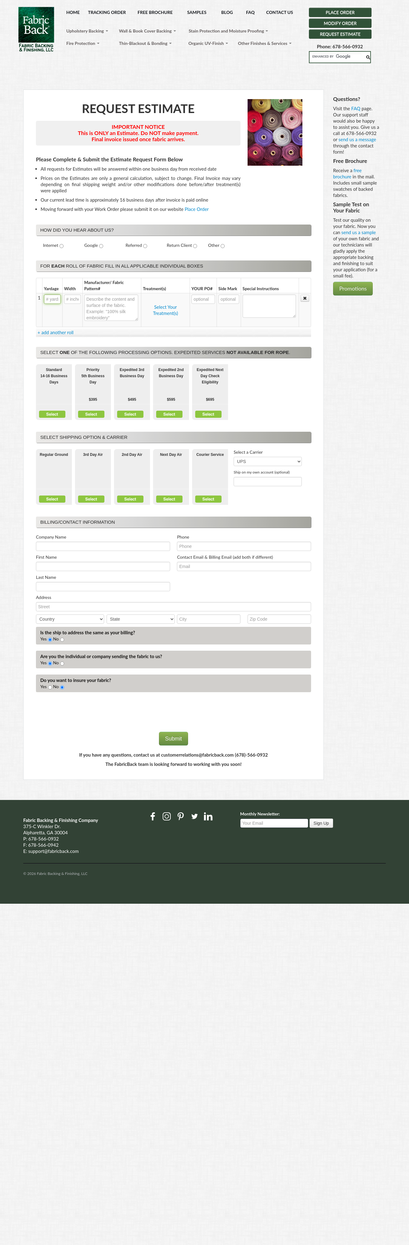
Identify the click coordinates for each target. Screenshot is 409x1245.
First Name (46, 557)
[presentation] (83, 717)
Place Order (197, 209)
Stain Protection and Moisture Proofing (228, 30)
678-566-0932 (44, 838)
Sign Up (321, 823)
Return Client (179, 245)
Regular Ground (54, 454)
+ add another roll (55, 332)
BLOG (227, 12)
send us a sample (358, 232)
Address (43, 597)
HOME (73, 12)
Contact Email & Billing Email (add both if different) (225, 557)
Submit (173, 739)
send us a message (357, 139)
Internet (50, 245)
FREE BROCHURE (155, 12)
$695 (210, 399)
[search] (337, 57)
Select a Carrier (248, 452)
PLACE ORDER (340, 12)
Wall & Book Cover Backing (147, 30)
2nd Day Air (132, 454)
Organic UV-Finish (208, 43)
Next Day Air (171, 454)
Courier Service (210, 454)
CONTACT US (279, 12)
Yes (43, 638)
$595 (171, 399)
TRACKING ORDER (107, 12)
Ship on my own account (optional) (262, 472)
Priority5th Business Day (93, 376)
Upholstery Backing (87, 30)
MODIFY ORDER (340, 23)
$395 (93, 399)
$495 (132, 399)
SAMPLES (196, 12)
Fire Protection (82, 43)
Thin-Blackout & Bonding (145, 43)
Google (91, 245)
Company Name (51, 537)
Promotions (353, 288)
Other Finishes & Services (265, 43)
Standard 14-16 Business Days (53, 376)
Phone (183, 537)
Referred (133, 245)
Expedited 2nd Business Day (171, 373)
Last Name (46, 577)
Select (52, 414)
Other (214, 245)
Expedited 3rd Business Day (132, 373)
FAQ (250, 12)
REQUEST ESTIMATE (340, 34)
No (56, 638)
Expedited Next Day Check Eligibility (210, 376)
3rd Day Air (93, 454)
